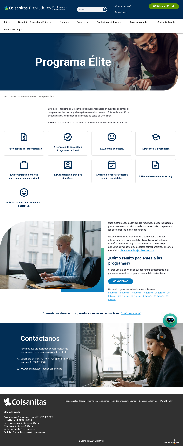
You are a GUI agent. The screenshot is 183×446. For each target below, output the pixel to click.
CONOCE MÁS (120, 281)
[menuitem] (123, 6)
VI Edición (160, 292)
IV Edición (137, 292)
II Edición (113, 292)
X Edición (147, 296)
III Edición (125, 292)
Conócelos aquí (131, 313)
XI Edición (159, 296)
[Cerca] (89, 9)
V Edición (148, 292)
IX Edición (136, 296)
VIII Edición (123, 296)
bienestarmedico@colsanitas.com (137, 250)
